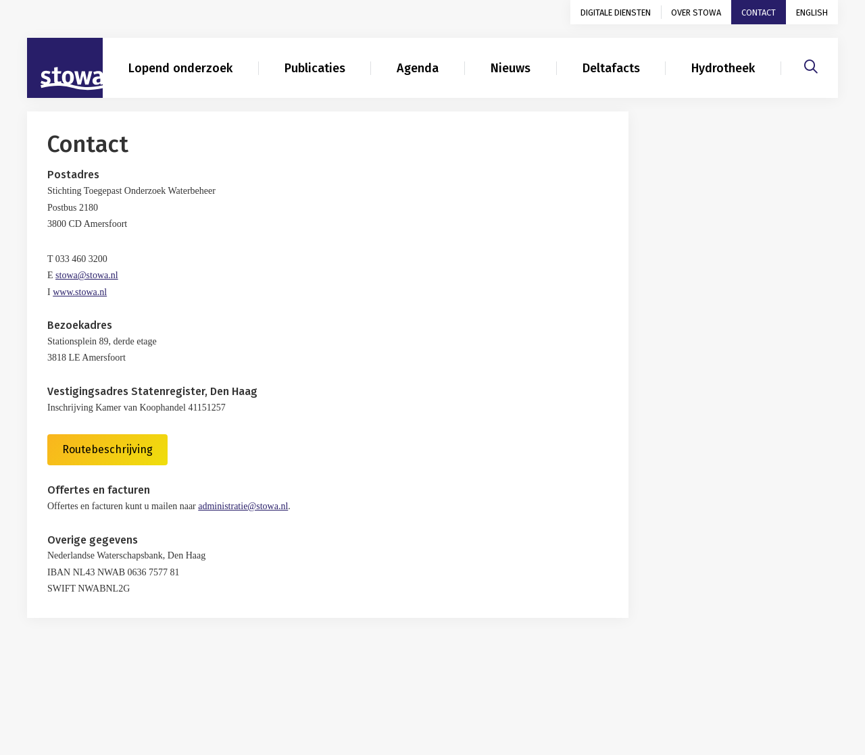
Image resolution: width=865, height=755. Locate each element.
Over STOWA (696, 12)
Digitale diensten (615, 12)
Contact (758, 12)
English (812, 12)
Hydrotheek (723, 68)
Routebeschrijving (107, 449)
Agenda (418, 68)
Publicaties (315, 68)
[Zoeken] (810, 64)
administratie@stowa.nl (243, 506)
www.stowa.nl (80, 292)
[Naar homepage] (65, 68)
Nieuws (510, 68)
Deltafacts (611, 68)
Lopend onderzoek (180, 68)
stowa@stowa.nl (86, 275)
